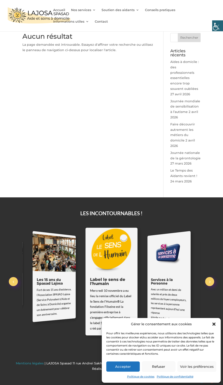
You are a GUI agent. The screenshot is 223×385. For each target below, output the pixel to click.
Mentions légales (30, 363)
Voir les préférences (197, 366)
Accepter (123, 366)
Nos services (81, 10)
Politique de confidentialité (175, 376)
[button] (214, 324)
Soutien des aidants (118, 10)
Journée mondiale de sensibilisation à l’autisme (185, 106)
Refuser (158, 366)
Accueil (59, 10)
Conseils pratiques (160, 10)
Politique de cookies (140, 376)
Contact (101, 22)
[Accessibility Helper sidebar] (217, 25)
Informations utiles (68, 22)
